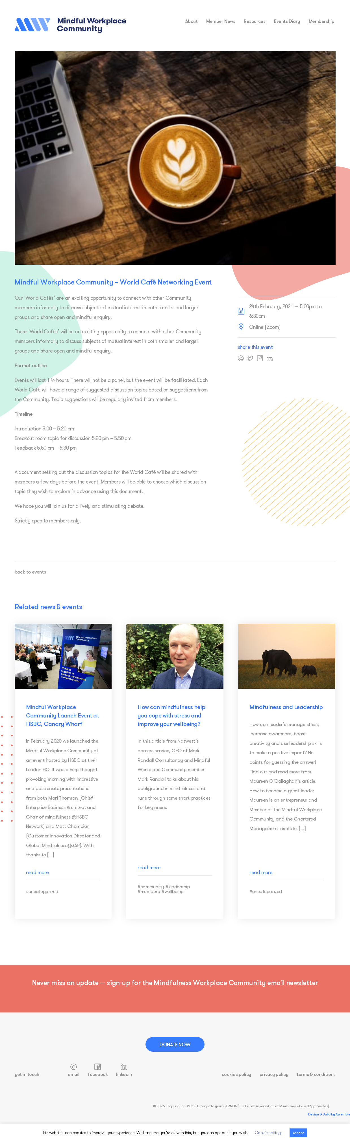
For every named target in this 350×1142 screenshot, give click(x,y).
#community (151, 897)
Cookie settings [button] (268, 1132)
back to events (30, 571)
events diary (287, 21)
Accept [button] (298, 1132)
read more (37, 883)
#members (149, 902)
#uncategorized (42, 902)
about (191, 21)
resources (254, 21)
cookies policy (236, 1074)
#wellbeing (173, 902)
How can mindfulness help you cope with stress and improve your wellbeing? (171, 715)
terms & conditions (316, 1074)
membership (321, 21)
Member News (220, 21)
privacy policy (274, 1074)
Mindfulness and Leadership (286, 706)
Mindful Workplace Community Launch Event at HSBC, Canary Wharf (62, 715)
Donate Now (175, 1044)
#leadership (178, 897)
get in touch (27, 1074)
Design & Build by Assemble (329, 1114)
